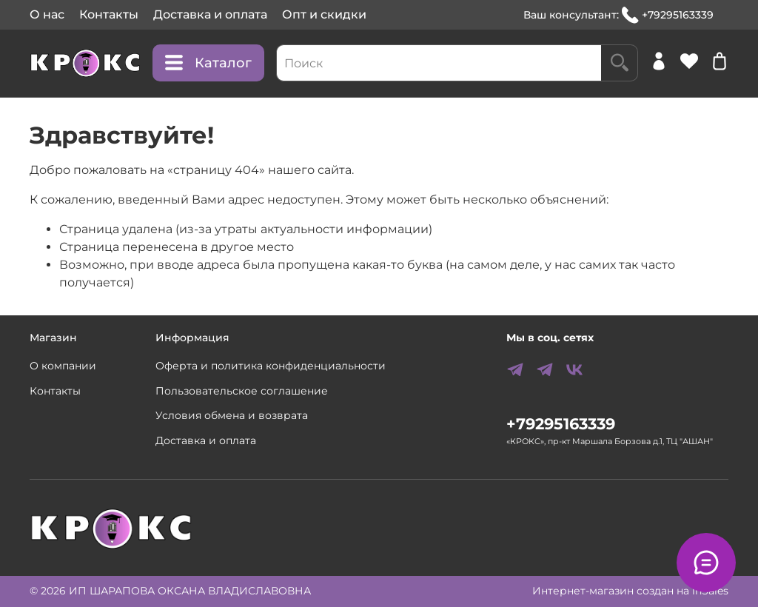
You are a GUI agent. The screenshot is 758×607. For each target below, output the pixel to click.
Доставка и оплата (210, 14)
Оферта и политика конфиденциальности (270, 365)
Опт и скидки (324, 14)
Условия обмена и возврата (231, 415)
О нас (47, 14)
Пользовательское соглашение (241, 391)
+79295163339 (668, 15)
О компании (63, 365)
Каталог (208, 63)
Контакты (108, 14)
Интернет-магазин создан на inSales (630, 590)
